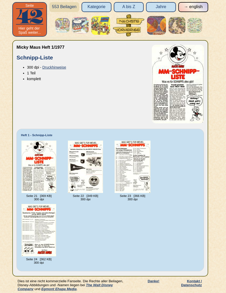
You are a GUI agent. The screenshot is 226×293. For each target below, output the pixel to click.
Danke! (153, 281)
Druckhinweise (54, 67)
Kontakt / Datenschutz (191, 283)
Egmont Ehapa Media (59, 289)
